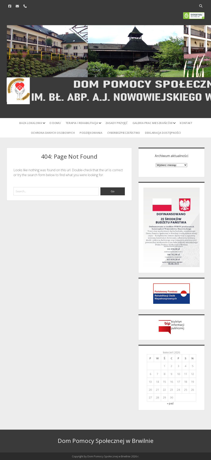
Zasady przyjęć (117, 123)
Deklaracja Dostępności (163, 133)
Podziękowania (91, 133)
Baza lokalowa (30, 123)
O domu (55, 123)
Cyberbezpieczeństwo (123, 133)
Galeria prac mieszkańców (153, 123)
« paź (170, 403)
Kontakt (186, 123)
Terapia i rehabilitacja (82, 123)
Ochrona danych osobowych (53, 133)
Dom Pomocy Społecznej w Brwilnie (105, 441)
